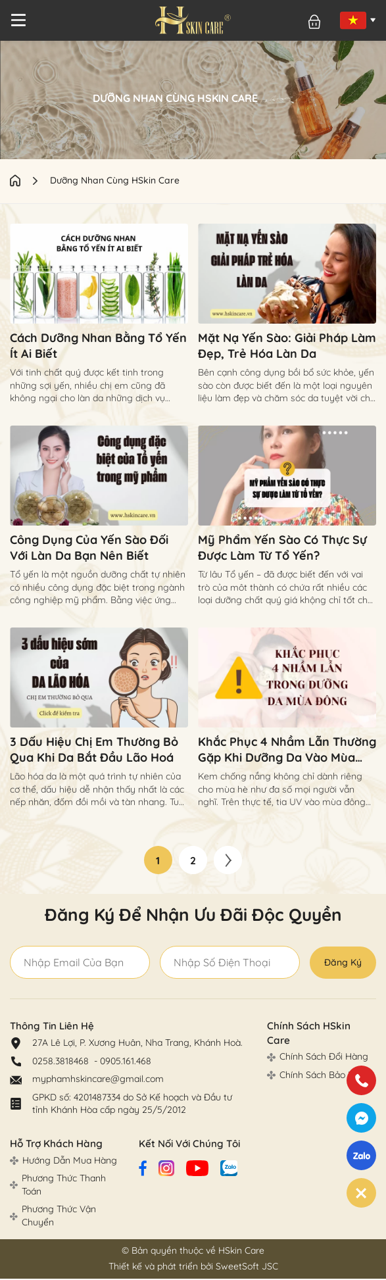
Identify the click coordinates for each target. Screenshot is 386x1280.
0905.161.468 (125, 1062)
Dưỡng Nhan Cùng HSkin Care (115, 180)
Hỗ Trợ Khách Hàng (55, 1145)
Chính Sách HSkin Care (320, 1027)
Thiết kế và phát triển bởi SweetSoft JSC (193, 1267)
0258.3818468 (61, 1062)
